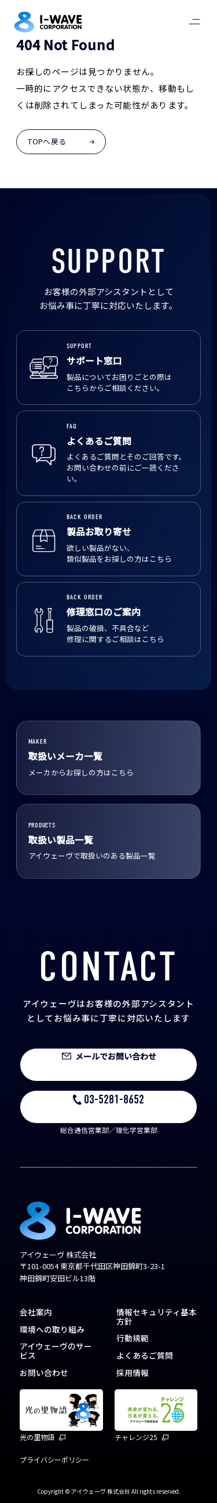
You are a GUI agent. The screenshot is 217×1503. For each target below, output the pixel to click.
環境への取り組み (52, 1329)
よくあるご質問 (144, 1355)
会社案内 (36, 1312)
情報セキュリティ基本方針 (156, 1316)
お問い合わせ (44, 1372)
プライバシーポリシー (54, 1459)
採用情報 (132, 1372)
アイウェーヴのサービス (56, 1350)
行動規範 (132, 1338)
